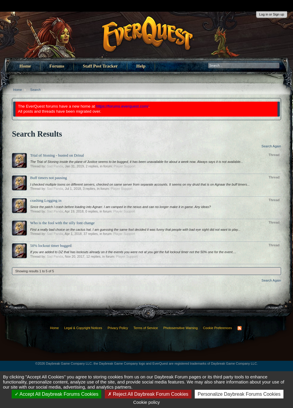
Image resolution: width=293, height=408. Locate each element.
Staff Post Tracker (100, 66)
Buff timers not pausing (48, 177)
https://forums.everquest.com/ (122, 106)
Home (25, 66)
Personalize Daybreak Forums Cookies (239, 394)
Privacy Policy (118, 328)
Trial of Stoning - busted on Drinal (57, 155)
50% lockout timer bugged (50, 245)
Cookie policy (146, 402)
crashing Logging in (46, 200)
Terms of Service (146, 328)
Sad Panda (55, 166)
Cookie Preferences (217, 328)
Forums (56, 66)
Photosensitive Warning (180, 328)
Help (140, 66)
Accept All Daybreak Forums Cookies (57, 394)
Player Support (124, 166)
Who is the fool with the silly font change (62, 223)
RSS (239, 328)
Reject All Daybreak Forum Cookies (148, 394)
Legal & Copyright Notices (83, 328)
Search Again (271, 146)
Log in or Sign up (271, 14)
